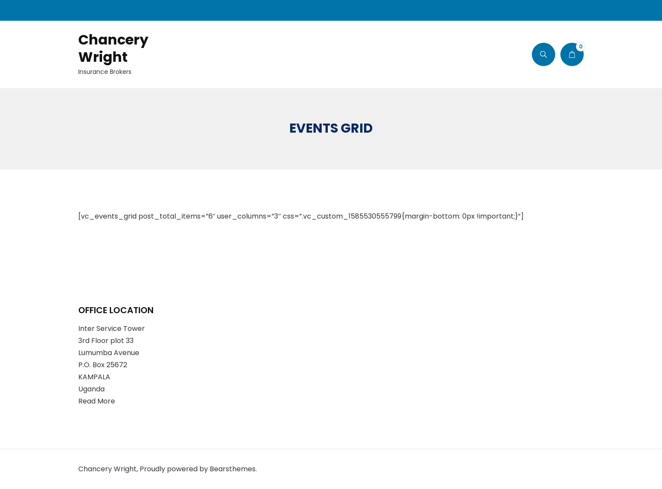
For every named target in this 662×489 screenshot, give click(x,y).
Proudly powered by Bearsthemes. (198, 469)
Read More (96, 401)
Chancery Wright (113, 48)
